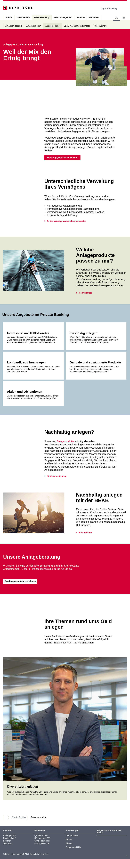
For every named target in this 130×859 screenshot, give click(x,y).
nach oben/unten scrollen (127, 856)
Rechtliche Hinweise (39, 854)
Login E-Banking (110, 8)
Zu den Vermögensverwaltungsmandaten (66, 221)
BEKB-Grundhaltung (57, 476)
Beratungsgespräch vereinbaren (62, 158)
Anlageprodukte (65, 441)
